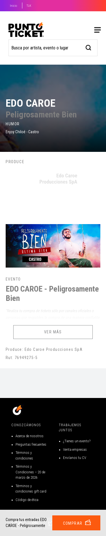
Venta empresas (75, 449)
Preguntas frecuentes (31, 444)
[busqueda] (88, 47)
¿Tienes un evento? (76, 441)
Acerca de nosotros (30, 436)
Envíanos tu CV (74, 458)
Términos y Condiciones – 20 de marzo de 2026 (30, 472)
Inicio (13, 6)
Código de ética (27, 500)
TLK (29, 6)
